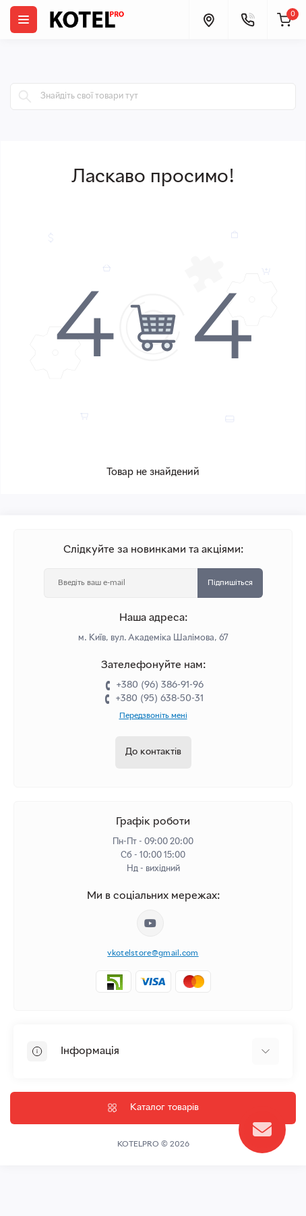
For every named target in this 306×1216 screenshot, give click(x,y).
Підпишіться (230, 583)
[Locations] (208, 19)
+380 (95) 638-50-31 (159, 698)
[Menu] (23, 19)
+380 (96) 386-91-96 (160, 685)
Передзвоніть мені (153, 716)
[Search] (25, 96)
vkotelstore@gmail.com (152, 953)
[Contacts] (247, 19)
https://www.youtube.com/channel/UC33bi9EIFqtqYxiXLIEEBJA (150, 923)
